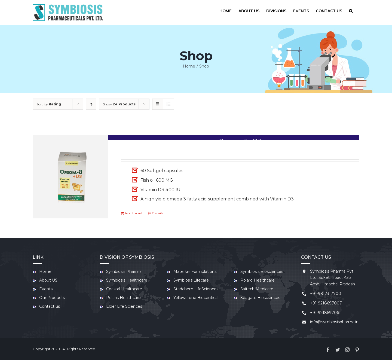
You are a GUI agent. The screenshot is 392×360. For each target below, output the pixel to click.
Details (157, 213)
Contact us (49, 306)
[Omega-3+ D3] (70, 176)
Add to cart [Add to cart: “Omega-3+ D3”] (134, 213)
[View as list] (168, 104)
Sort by (48, 104)
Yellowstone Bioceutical (195, 297)
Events (46, 288)
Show (119, 104)
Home (45, 271)
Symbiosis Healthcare (126, 280)
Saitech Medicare (256, 288)
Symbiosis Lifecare (191, 280)
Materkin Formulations (194, 271)
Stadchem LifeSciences (195, 288)
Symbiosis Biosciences (261, 271)
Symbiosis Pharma (124, 271)
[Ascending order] (91, 104)
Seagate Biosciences (260, 297)
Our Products (52, 297)
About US (48, 280)
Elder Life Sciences (124, 306)
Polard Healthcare (257, 280)
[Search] (351, 11)
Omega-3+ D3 (240, 141)
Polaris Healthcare (123, 297)
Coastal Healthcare (124, 288)
